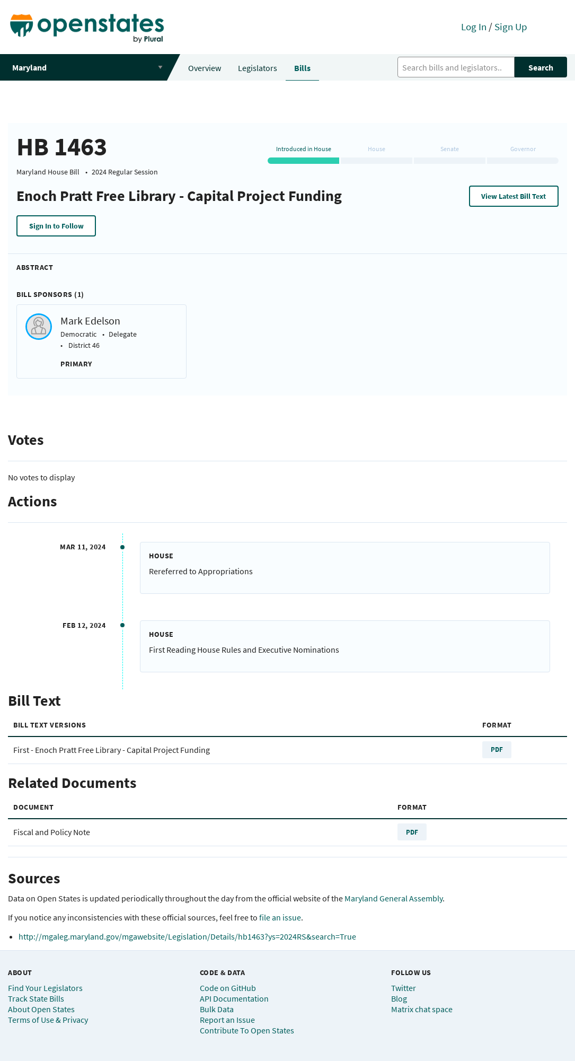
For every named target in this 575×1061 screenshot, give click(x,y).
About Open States (41, 1009)
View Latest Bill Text (513, 196)
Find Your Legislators (45, 988)
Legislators (257, 68)
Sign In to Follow (56, 226)
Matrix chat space (422, 1009)
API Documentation (234, 998)
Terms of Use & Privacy (48, 1019)
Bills (302, 68)
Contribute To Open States (247, 1030)
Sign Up (510, 26)
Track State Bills (36, 998)
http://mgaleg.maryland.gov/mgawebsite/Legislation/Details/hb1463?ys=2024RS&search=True (187, 936)
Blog (399, 998)
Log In (473, 26)
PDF (497, 749)
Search (540, 67)
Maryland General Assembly (393, 898)
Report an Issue (227, 1019)
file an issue (280, 917)
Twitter (403, 988)
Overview (204, 68)
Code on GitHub (228, 988)
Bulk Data (217, 1009)
